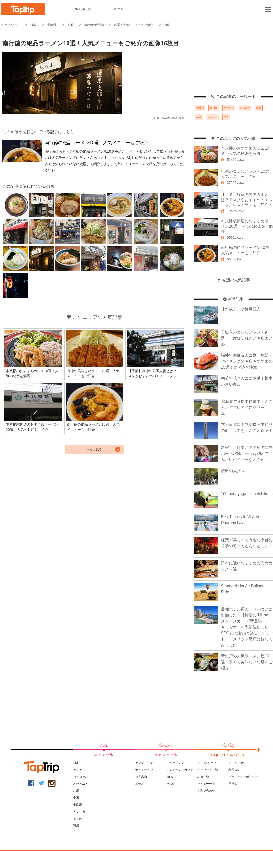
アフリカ (79, 811)
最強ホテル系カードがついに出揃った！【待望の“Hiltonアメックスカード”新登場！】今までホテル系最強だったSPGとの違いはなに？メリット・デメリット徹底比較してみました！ (247, 627)
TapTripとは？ (237, 763)
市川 (70, 25)
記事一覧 (83, 9)
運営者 (232, 783)
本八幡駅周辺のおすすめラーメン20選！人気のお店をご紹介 (247, 226)
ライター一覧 (206, 783)
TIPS (169, 777)
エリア (120, 9)
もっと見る (94, 449)
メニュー (245, 107)
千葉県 (51, 25)
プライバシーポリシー (243, 777)
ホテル (139, 783)
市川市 (213, 107)
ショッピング (175, 763)
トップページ (10, 25)
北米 (76, 790)
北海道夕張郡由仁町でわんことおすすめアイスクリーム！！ (247, 407)
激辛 (226, 116)
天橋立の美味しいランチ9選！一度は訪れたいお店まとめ (247, 338)
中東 (76, 797)
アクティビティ (145, 763)
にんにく (212, 116)
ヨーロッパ (80, 777)
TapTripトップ (206, 763)
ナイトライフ (144, 770)
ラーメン (229, 107)
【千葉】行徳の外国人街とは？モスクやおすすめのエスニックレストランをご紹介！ (247, 199)
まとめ (77, 818)
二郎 (198, 116)
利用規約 (234, 770)
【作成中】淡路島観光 (241, 309)
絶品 (258, 107)
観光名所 (141, 777)
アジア (77, 770)
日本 (33, 25)
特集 (76, 825)
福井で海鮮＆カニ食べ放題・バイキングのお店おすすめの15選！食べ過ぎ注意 (247, 361)
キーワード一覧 (207, 770)
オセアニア (80, 783)
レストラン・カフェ (179, 770)
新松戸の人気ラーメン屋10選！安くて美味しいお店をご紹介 (247, 662)
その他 (170, 783)
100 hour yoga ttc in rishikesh (247, 494)
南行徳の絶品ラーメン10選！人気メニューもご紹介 (118, 25)
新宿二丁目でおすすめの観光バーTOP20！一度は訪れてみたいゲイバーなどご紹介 (247, 453)
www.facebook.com (173, 118)
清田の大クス (233, 471)
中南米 (77, 804)
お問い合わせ (206, 790)
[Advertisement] (233, 63)
